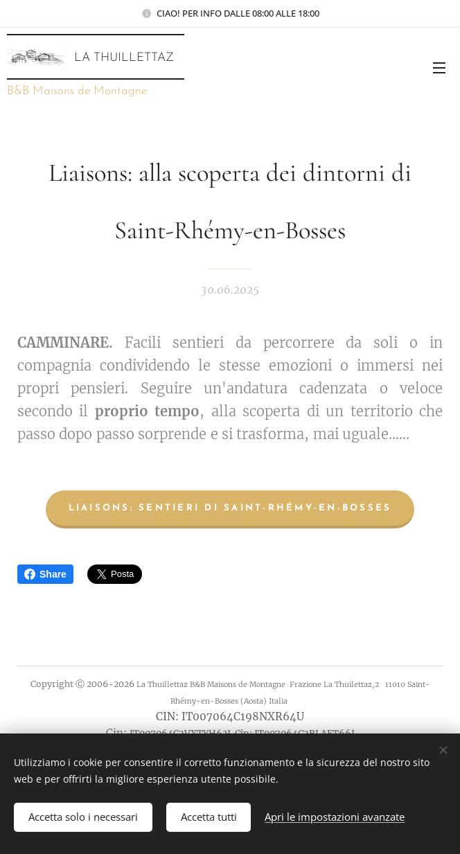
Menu (439, 68)
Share (45, 574)
